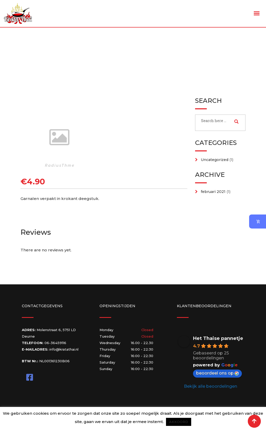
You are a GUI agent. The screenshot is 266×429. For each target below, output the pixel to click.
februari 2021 (213, 191)
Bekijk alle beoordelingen (210, 386)
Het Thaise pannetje (218, 338)
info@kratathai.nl (63, 349)
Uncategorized (214, 159)
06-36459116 (55, 343)
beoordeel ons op (217, 373)
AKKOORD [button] (178, 422)
